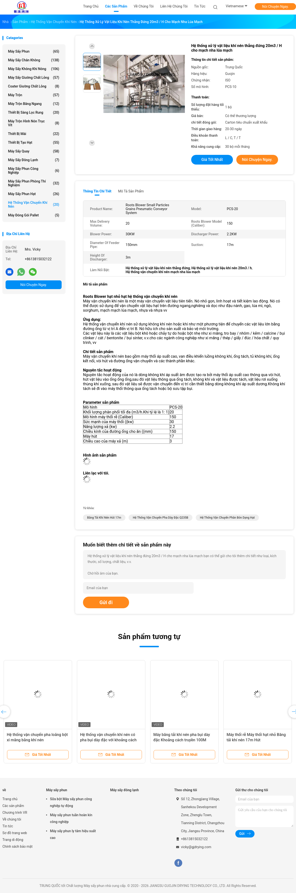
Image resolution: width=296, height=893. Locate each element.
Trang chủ (9, 799)
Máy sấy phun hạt (33, 193)
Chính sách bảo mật (17, 846)
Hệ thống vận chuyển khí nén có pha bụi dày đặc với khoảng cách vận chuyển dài (108, 740)
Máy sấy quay (33, 151)
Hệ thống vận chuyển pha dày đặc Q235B (160, 517)
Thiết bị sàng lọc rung (33, 112)
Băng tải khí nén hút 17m (104, 517)
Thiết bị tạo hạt (33, 142)
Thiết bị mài (33, 133)
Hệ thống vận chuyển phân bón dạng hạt (227, 517)
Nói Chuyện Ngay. (275, 6)
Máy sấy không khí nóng (33, 68)
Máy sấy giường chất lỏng (33, 77)
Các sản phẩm (13, 806)
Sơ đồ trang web (14, 833)
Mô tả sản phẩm (131, 191)
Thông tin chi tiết (97, 191)
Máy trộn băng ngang (33, 103)
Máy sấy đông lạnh (33, 160)
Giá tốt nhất (212, 159)
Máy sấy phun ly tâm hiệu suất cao (73, 834)
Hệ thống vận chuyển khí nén (33, 204)
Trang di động (12, 840)
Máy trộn (33, 95)
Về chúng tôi (11, 819)
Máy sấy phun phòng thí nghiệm (33, 183)
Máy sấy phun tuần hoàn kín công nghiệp (71, 818)
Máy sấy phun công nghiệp (33, 170)
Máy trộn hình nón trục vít (33, 123)
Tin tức (7, 826)
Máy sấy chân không (33, 60)
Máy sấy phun (33, 51)
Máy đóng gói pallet (33, 215)
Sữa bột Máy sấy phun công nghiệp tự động (71, 802)
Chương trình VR (14, 812)
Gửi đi (106, 602)
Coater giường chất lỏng (33, 86)
